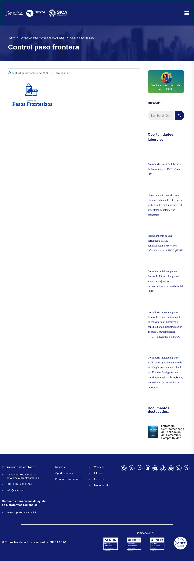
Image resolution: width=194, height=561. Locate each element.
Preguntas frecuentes (68, 479)
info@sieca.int (15, 489)
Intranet (98, 472)
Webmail (99, 466)
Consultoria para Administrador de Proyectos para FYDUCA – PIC (164, 169)
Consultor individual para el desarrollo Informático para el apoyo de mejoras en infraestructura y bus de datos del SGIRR (165, 281)
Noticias (60, 466)
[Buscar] (179, 115)
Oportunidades (64, 472)
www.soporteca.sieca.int (21, 512)
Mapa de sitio (102, 485)
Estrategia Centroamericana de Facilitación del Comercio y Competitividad (172, 432)
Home (11, 37)
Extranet (99, 479)
